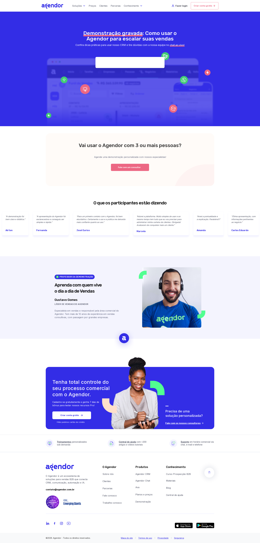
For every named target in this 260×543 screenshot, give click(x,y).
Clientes (107, 481)
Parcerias (107, 488)
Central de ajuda (174, 495)
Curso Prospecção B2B (178, 474)
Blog (168, 487)
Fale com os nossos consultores (184, 423)
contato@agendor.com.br (60, 489)
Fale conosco (110, 495)
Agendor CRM (142, 474)
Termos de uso (145, 538)
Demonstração (143, 501)
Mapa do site (127, 538)
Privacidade (163, 538)
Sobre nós (108, 474)
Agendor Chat (142, 480)
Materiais (170, 480)
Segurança (179, 538)
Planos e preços (144, 494)
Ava (137, 487)
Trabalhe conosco (112, 502)
